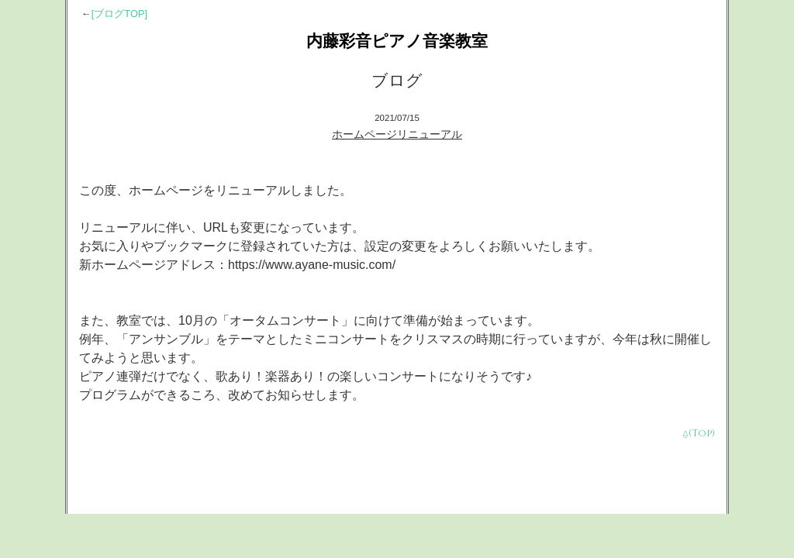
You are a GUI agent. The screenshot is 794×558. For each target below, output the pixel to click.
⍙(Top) (698, 433)
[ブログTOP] (119, 13)
